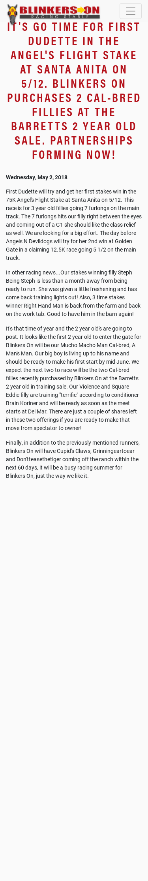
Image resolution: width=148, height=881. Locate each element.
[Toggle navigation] (131, 11)
